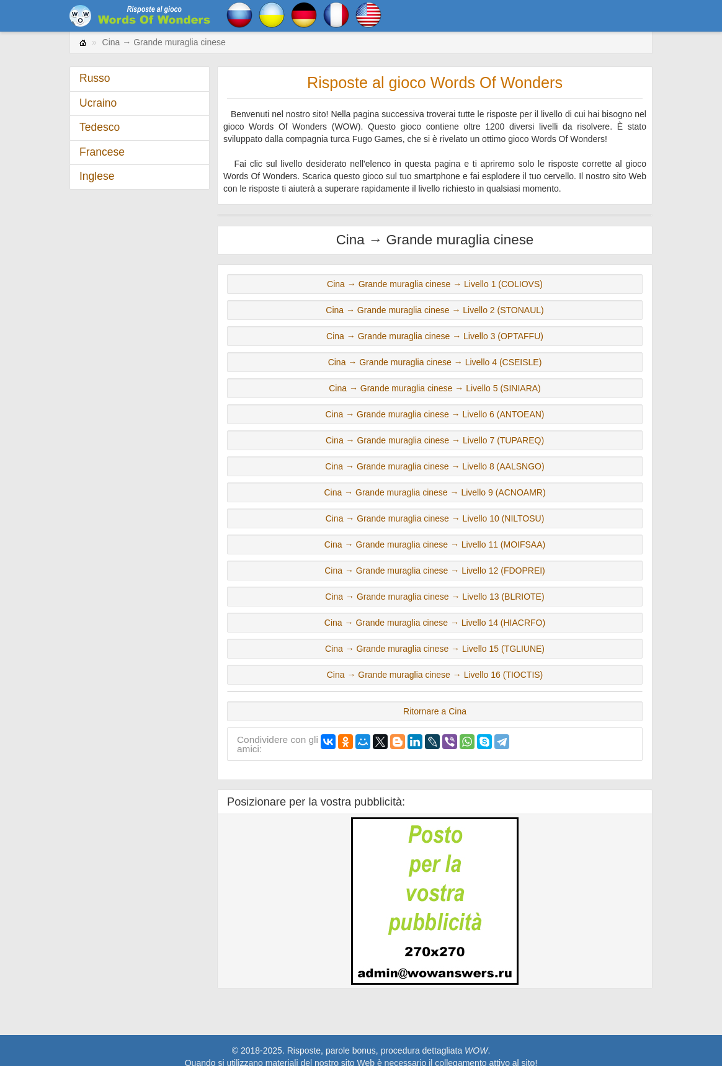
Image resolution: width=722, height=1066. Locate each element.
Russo (94, 78)
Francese (102, 152)
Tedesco (99, 127)
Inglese (96, 176)
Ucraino (98, 103)
